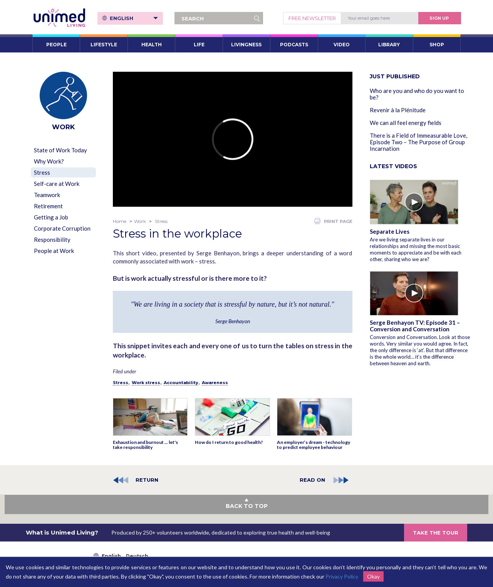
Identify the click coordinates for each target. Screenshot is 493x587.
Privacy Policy (341, 576)
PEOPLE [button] (56, 44)
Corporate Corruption (62, 228)
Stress (42, 172)
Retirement (48, 205)
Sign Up (439, 18)
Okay (373, 576)
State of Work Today (60, 150)
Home (119, 221)
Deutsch (137, 556)
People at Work (54, 250)
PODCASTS (294, 44)
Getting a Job (51, 217)
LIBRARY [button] (389, 44)
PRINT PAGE (333, 221)
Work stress (146, 382)
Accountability (181, 382)
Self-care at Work (56, 183)
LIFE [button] (199, 44)
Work (140, 221)
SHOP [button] (436, 44)
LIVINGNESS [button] (246, 44)
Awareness (215, 382)
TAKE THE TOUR (435, 533)
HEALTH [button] (151, 44)
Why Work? (49, 161)
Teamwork (47, 194)
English (134, 18)
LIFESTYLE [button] (104, 44)
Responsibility (52, 239)
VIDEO (342, 44)
